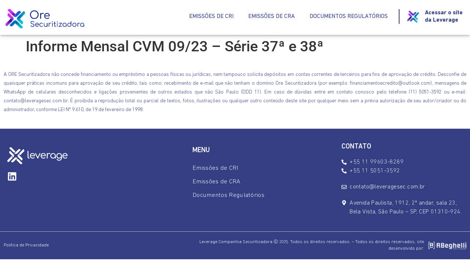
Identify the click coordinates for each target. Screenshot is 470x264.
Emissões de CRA (271, 16)
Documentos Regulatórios (349, 16)
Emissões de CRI (211, 16)
